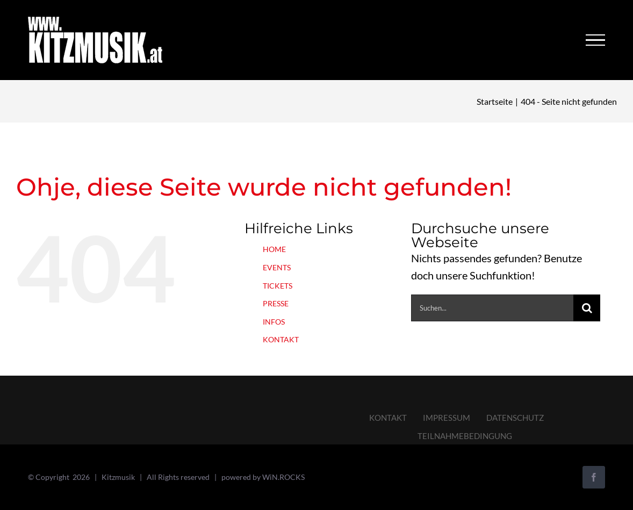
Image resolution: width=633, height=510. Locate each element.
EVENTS (277, 267)
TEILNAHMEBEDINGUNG (465, 436)
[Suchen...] (492, 307)
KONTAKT (281, 339)
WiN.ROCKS (283, 477)
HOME (274, 249)
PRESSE (276, 303)
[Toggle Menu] (595, 40)
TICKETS (277, 285)
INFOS (274, 321)
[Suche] (586, 307)
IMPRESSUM (446, 417)
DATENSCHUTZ (515, 417)
